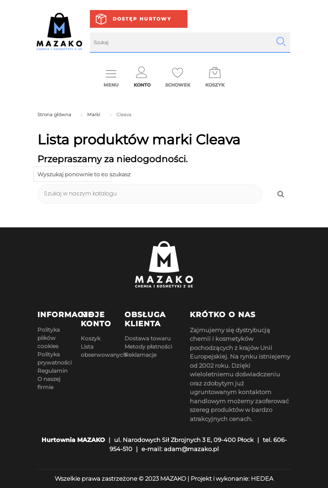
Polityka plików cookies (48, 337)
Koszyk (90, 338)
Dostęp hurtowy (142, 19)
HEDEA (262, 478)
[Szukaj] (150, 194)
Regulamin (52, 370)
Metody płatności (148, 346)
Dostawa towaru (148, 338)
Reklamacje (140, 354)
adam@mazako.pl (191, 448)
